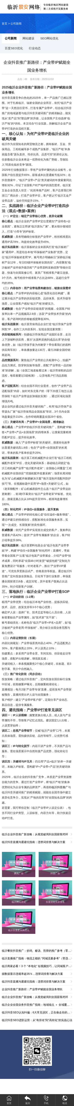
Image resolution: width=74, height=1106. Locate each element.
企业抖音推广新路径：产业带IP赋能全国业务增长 (32, 989)
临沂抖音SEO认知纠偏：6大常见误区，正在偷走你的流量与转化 (37, 1012)
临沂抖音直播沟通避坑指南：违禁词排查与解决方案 (33, 842)
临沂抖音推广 (60, 787)
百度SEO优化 (14, 48)
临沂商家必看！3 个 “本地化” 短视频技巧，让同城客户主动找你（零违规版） (37, 966)
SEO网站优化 (49, 38)
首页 (4, 23)
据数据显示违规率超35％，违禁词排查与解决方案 (32, 973)
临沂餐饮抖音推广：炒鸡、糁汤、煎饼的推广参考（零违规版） (37, 950)
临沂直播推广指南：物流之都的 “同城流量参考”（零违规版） (37, 958)
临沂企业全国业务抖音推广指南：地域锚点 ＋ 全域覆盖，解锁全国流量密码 (37, 1004)
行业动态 (35, 48)
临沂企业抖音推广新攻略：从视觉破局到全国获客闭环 (35, 834)
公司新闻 (16, 23)
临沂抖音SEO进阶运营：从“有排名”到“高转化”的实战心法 (37, 1020)
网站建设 (28, 38)
